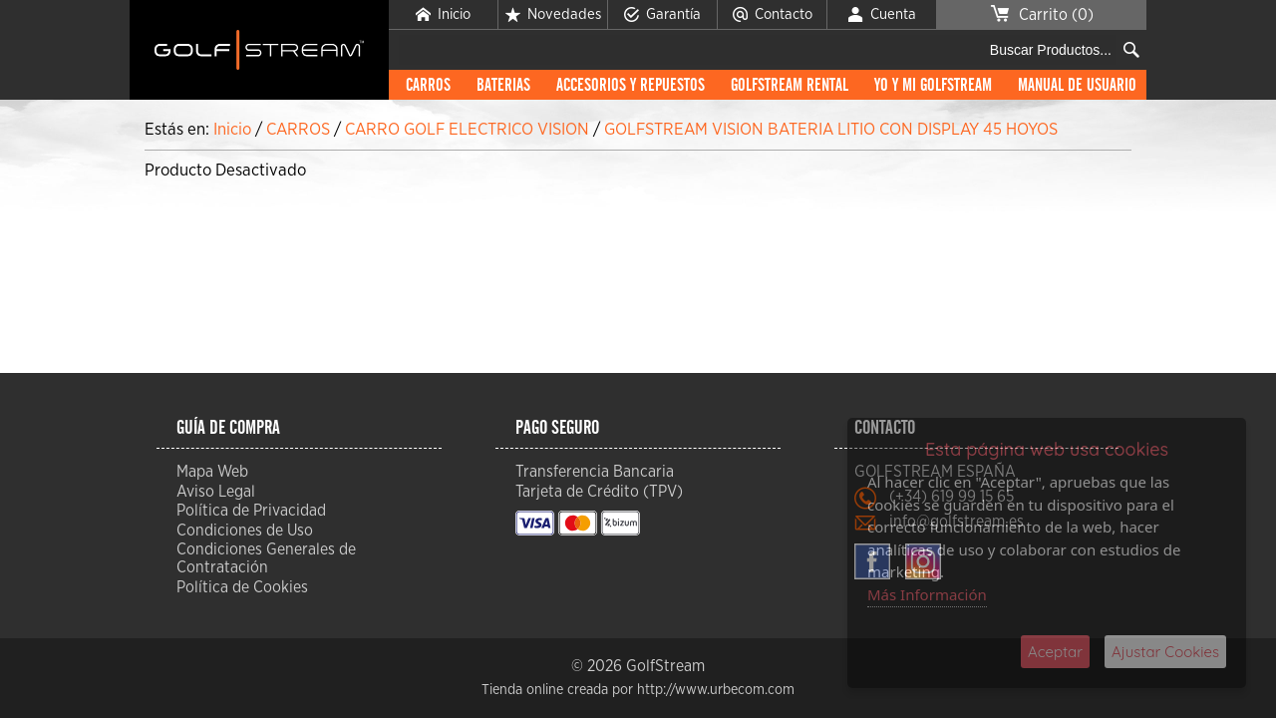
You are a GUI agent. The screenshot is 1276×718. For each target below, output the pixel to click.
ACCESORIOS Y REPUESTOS (630, 86)
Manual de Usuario (1077, 86)
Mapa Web (212, 472)
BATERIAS (503, 86)
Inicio (443, 15)
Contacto (772, 15)
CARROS (428, 86)
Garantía (662, 15)
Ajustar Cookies (1165, 651)
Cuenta (882, 15)
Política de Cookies (242, 587)
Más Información (927, 594)
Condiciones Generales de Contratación (266, 558)
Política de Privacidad (251, 511)
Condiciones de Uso (244, 530)
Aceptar (1055, 651)
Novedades (553, 15)
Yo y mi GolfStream (933, 86)
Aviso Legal (215, 492)
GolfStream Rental (789, 86)
